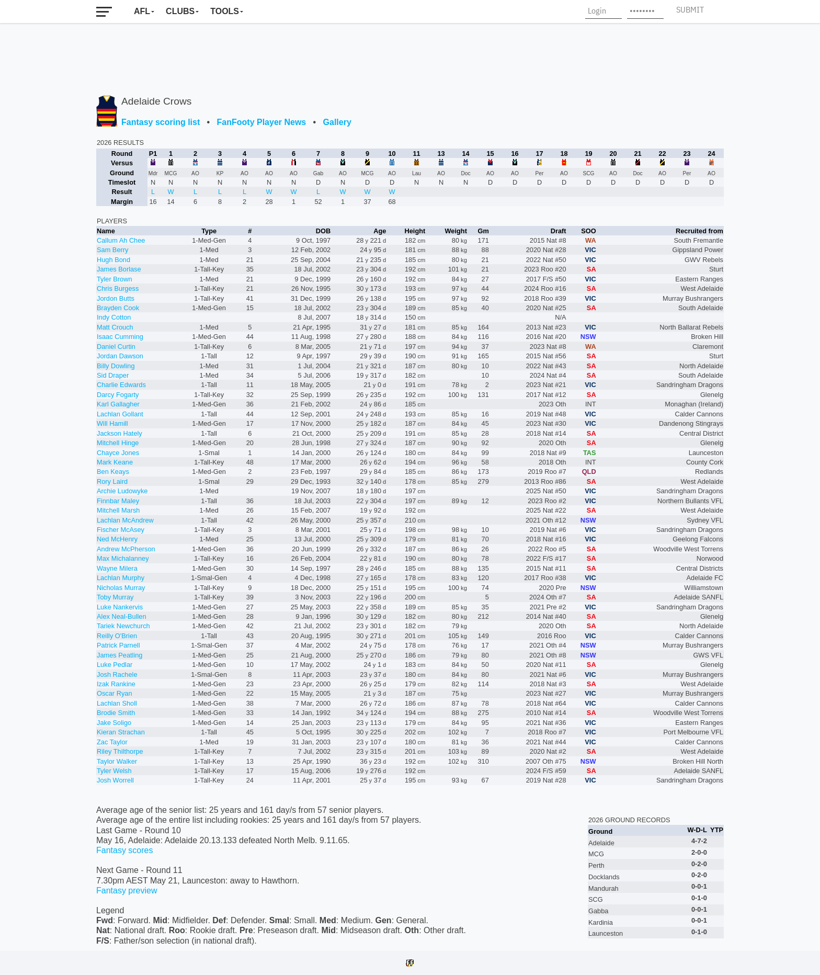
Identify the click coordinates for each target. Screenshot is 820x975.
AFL (142, 11)
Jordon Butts (115, 298)
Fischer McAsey (120, 530)
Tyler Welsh (114, 771)
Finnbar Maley (118, 501)
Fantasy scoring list (160, 122)
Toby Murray (115, 597)
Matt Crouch (115, 327)
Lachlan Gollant (120, 414)
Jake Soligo (114, 723)
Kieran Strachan (121, 732)
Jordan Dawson (120, 356)
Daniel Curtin (116, 346)
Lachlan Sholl (117, 703)
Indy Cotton (114, 317)
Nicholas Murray (121, 588)
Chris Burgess (118, 288)
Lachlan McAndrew (125, 520)
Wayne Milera (117, 568)
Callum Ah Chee (121, 240)
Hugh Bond (113, 260)
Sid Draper (113, 375)
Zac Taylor (112, 742)
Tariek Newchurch (123, 626)
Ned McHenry (117, 539)
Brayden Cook (118, 308)
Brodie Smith (116, 713)
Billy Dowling (116, 366)
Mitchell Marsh (118, 510)
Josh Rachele (117, 674)
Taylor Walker (117, 761)
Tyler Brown (114, 279)
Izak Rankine (116, 684)
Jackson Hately (119, 433)
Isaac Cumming (120, 337)
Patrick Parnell (118, 645)
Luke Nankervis (120, 607)
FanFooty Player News (261, 122)
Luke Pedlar (114, 664)
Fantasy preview (126, 890)
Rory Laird (112, 481)
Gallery (337, 122)
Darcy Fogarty (118, 395)
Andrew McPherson (126, 549)
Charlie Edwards (121, 385)
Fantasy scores (124, 850)
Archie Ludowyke (122, 491)
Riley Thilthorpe (120, 751)
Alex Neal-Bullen (121, 616)
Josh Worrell (115, 780)
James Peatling (120, 655)
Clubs (180, 11)
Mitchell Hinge (118, 443)
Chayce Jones (118, 453)
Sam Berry (112, 250)
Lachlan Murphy (120, 578)
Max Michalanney (123, 558)
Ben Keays (113, 471)
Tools (224, 11)
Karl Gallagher (118, 404)
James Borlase (119, 269)
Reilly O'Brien (117, 636)
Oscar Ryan (114, 693)
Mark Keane (115, 462)
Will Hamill (112, 423)
